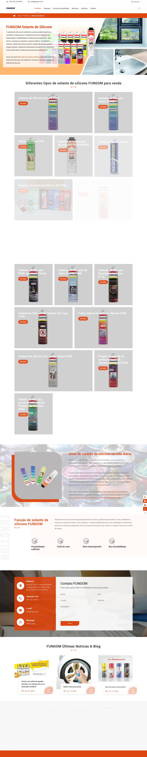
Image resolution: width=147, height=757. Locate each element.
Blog (52, 725)
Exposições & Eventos (81, 728)
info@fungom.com (37, 2)
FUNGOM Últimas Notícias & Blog (73, 646)
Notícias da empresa (80, 722)
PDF (52, 722)
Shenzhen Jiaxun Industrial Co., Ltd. (30, 755)
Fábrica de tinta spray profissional (29, 57)
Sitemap (117, 755)
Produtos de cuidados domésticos (16, 731)
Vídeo (52, 718)
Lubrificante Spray (11, 718)
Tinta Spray (9, 715)
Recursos (75, 8)
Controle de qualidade (61, 8)
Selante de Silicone (37, 16)
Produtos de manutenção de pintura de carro (20, 725)
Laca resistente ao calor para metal (109, 498)
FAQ (52, 715)
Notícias (84, 8)
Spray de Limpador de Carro (14, 722)
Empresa (47, 8)
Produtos (37, 8)
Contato (93, 8)
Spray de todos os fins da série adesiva (18, 738)
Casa (19, 16)
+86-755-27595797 (15, 2)
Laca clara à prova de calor (84, 498)
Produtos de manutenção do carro (16, 728)
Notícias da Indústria (81, 725)
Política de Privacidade (132, 755)
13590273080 (29, 624)
